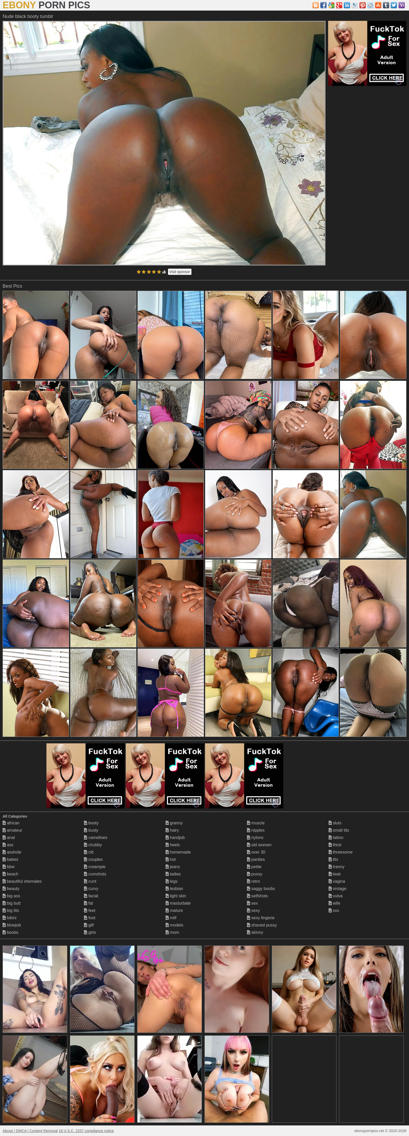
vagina (337, 881)
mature (174, 910)
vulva (336, 896)
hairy (172, 830)
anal (9, 837)
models (174, 925)
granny (174, 823)
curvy (91, 888)
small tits (339, 830)
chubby (93, 845)
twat (335, 874)
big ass (11, 896)
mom (172, 932)
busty (91, 830)
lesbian (174, 888)
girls (90, 932)
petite (254, 867)
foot (89, 918)
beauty (11, 888)
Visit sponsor (179, 272)
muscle (255, 823)
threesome (341, 852)
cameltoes (95, 837)
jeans (173, 867)
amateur (12, 830)
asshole (12, 852)
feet (89, 910)
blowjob (12, 925)
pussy (254, 874)
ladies (173, 874)
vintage (337, 888)
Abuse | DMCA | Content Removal (30, 1131)
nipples (255, 830)
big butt (12, 903)
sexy (253, 910)
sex (252, 903)
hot (171, 859)
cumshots (95, 874)
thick (335, 845)
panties (256, 859)
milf (171, 918)
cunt (90, 881)
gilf (89, 925)
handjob (175, 837)
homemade (178, 852)
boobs (10, 932)
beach (10, 874)
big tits (11, 910)
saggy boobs (261, 888)
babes (10, 859)
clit (88, 852)
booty (91, 823)
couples (93, 859)
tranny (337, 867)
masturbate (178, 903)
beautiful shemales (22, 881)
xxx (334, 910)
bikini (9, 918)
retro (253, 881)
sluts (335, 823)
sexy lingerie (260, 918)
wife (334, 903)
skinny (255, 932)
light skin (176, 896)
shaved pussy (262, 925)
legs (172, 881)
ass (8, 845)
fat (88, 903)
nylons (255, 837)
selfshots (257, 896)
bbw (9, 867)
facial (91, 896)
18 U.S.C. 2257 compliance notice (86, 1131)
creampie (94, 867)
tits (333, 859)
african (11, 823)
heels (173, 845)
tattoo (336, 837)
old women (259, 845)
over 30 (256, 852)
